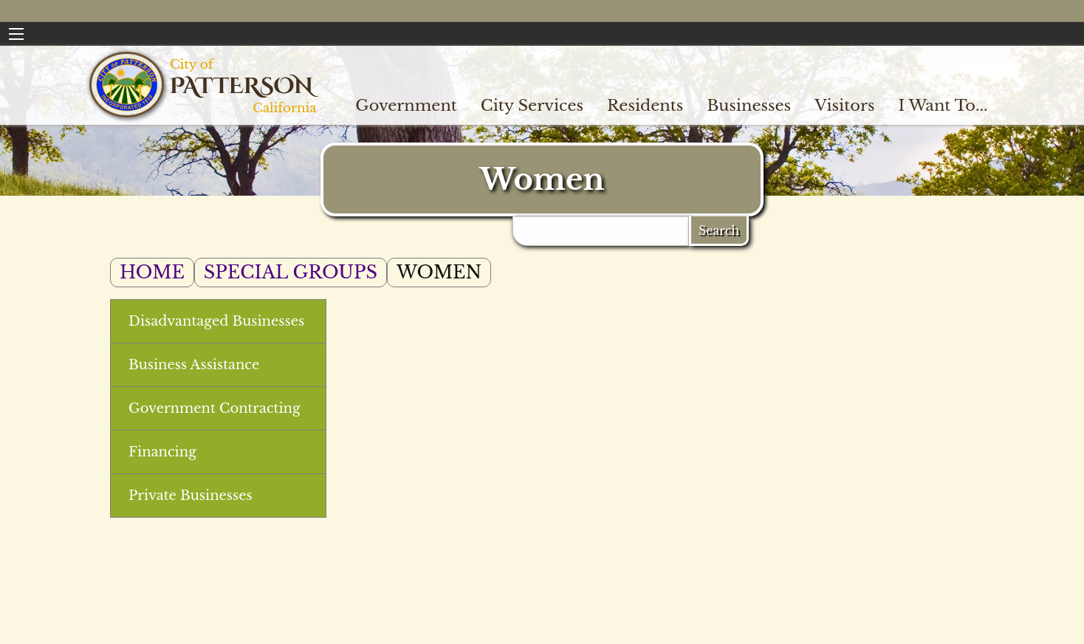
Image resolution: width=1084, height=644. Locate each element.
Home (152, 272)
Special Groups (290, 272)
